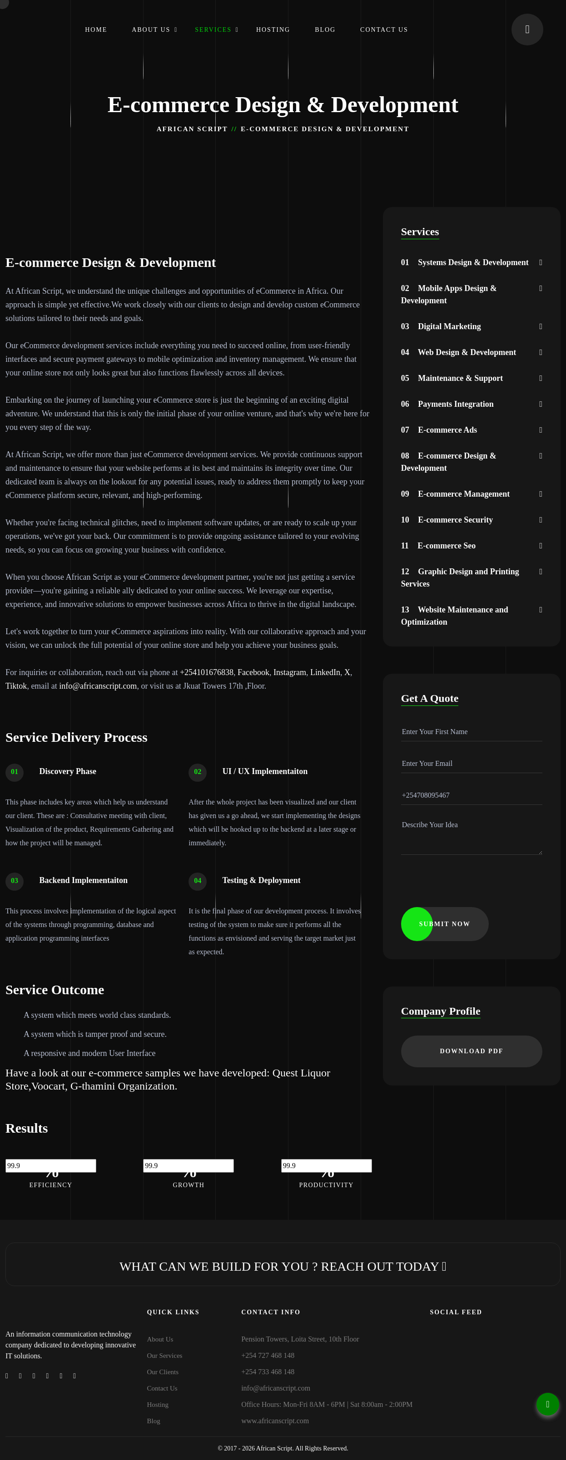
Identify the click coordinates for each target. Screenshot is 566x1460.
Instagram (289, 672)
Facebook (253, 672)
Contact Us (384, 29)
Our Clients (163, 1372)
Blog (325, 29)
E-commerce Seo (438, 545)
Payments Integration (447, 404)
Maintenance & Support (452, 378)
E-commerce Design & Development (448, 462)
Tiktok (16, 686)
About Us (151, 29)
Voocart (48, 1086)
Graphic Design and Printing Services (460, 577)
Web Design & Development (458, 352)
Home (96, 29)
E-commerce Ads (439, 429)
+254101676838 (206, 672)
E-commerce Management (455, 493)
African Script (192, 129)
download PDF (471, 1051)
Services (213, 29)
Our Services (165, 1355)
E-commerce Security (447, 519)
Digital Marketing (441, 326)
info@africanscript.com (98, 686)
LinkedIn (325, 672)
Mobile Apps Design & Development (449, 294)
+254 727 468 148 (267, 1355)
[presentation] (470, 889)
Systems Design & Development (465, 262)
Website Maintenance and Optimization (454, 615)
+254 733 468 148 (267, 1372)
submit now (445, 924)
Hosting (273, 29)
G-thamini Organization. (124, 1086)
